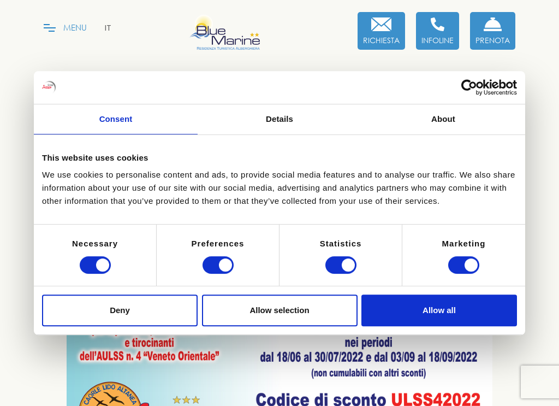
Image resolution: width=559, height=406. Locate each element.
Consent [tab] (116, 118)
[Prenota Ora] (492, 31)
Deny (120, 310)
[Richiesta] (381, 31)
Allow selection (279, 310)
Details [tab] (279, 118)
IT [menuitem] (108, 27)
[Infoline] (437, 31)
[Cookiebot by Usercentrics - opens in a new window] (469, 87)
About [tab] (443, 118)
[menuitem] (108, 27)
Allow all (439, 310)
